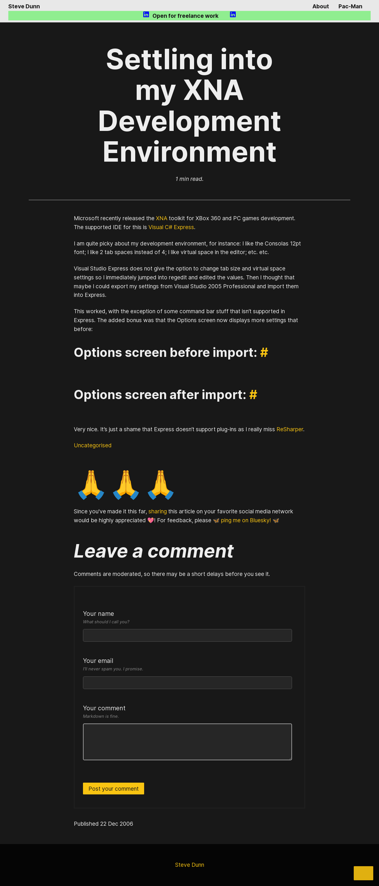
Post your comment (113, 788)
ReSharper (289, 429)
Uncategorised (93, 445)
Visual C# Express (171, 227)
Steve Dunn (24, 6)
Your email (187, 664)
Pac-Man (350, 6)
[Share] (363, 873)
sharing (157, 511)
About (320, 6)
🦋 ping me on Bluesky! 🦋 (246, 520)
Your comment (187, 712)
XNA (161, 218)
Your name (187, 617)
